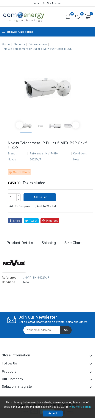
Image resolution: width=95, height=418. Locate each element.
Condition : (80, 153)
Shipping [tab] (49, 243)
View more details (80, 407)
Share (17, 221)
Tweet (33, 221)
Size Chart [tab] (73, 243)
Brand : (12, 153)
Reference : (37, 153)
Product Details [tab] (20, 243)
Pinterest (52, 221)
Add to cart (40, 197)
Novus (12, 159)
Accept (52, 413)
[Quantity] (12, 197)
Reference (9, 278)
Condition (8, 282)
